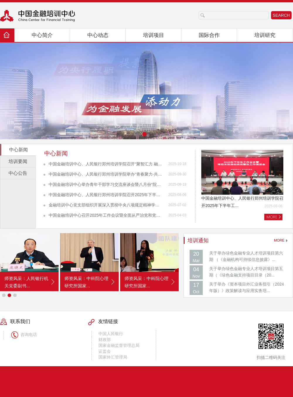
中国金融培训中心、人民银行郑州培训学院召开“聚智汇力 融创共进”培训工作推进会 (106, 164)
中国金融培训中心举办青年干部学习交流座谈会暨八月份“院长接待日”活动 (106, 184)
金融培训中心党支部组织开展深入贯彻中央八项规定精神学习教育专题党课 (106, 205)
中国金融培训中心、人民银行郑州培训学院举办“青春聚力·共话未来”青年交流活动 (106, 174)
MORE (279, 240)
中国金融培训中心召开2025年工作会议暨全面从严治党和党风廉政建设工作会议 (106, 215)
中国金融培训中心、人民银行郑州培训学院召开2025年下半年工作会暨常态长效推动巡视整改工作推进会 (106, 194)
